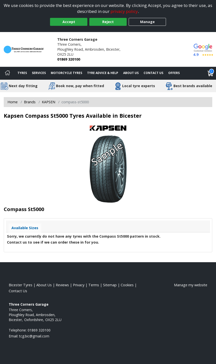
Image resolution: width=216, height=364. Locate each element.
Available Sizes (24, 227)
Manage (147, 21)
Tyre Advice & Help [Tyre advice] (102, 73)
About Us (131, 73)
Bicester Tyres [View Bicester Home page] (20, 285)
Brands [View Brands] (30, 102)
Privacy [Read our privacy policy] (78, 285)
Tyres (22, 73)
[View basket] (210, 73)
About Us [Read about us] (44, 285)
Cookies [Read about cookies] (127, 285)
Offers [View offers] (174, 73)
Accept (68, 21)
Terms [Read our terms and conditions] (93, 285)
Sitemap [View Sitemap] (110, 285)
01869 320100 (68, 59)
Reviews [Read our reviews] (62, 285)
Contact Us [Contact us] (153, 73)
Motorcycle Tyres (66, 73)
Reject (108, 21)
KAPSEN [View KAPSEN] (48, 102)
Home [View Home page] (12, 102)
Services (39, 73)
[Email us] (34, 336)
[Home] (7, 73)
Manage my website (190, 285)
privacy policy (124, 11)
